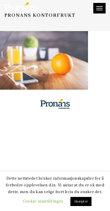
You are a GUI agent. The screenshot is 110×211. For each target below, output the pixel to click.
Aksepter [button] (81, 201)
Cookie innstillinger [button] (43, 201)
